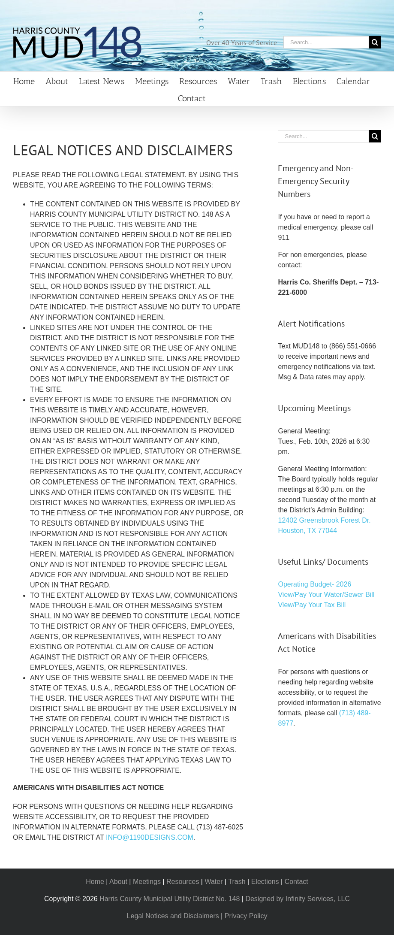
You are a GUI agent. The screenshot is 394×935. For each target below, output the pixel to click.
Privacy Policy (246, 916)
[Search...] (326, 42)
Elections (265, 881)
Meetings (147, 881)
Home (95, 881)
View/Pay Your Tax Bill (312, 604)
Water (214, 881)
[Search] (375, 42)
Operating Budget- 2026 (314, 584)
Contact (296, 881)
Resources (182, 881)
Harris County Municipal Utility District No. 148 (169, 898)
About (118, 881)
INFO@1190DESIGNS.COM (149, 837)
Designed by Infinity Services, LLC (297, 898)
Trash (236, 881)
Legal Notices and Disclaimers (173, 916)
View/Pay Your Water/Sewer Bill (326, 594)
